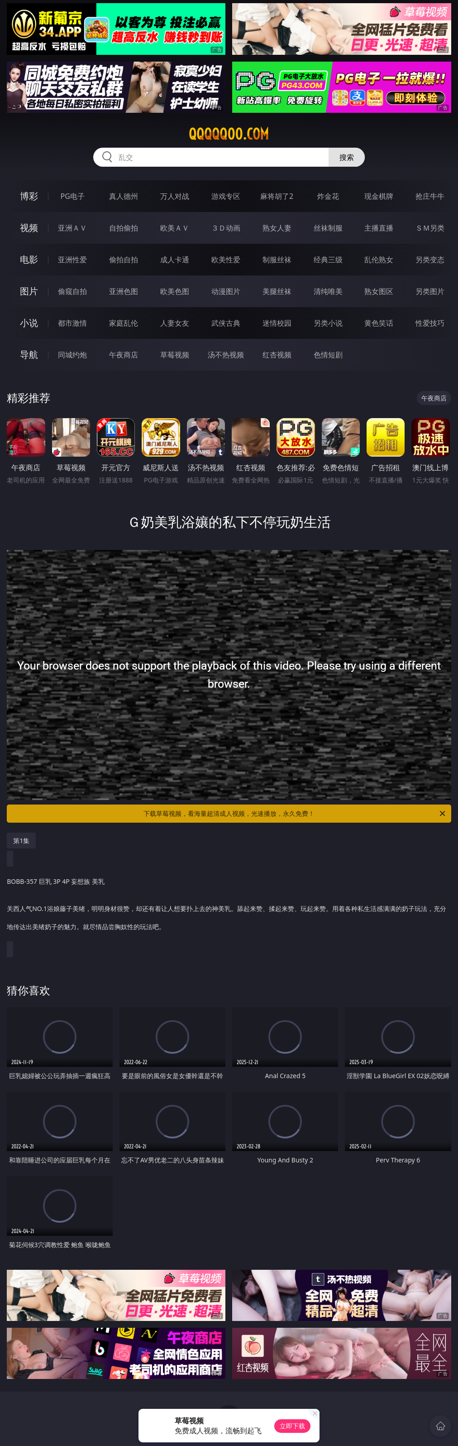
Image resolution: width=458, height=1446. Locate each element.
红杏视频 (276, 355)
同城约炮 (72, 355)
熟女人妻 (276, 228)
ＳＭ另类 (429, 228)
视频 (29, 228)
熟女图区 (378, 291)
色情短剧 (328, 355)
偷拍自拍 (123, 260)
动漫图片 (225, 291)
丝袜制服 (328, 228)
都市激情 (72, 323)
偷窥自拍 (72, 291)
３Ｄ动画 (225, 228)
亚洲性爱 (72, 260)
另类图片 (429, 291)
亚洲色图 (123, 291)
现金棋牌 (378, 196)
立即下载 (292, 1426)
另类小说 (328, 323)
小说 (29, 323)
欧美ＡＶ (174, 228)
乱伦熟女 (378, 260)
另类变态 (429, 260)
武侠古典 (225, 323)
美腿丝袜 (276, 291)
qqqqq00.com (229, 134)
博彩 (29, 196)
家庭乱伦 (123, 323)
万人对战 (174, 196)
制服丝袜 (276, 260)
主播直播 (378, 228)
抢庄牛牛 (429, 196)
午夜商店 (123, 355)
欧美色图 (174, 291)
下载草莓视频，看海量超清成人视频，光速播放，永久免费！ (295, 813)
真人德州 (123, 196)
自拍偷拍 (123, 228)
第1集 (21, 840)
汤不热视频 (226, 355)
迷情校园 (276, 323)
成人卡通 (174, 260)
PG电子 (72, 196)
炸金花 (328, 196)
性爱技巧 (429, 323)
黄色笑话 (378, 323)
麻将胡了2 (276, 196)
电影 (29, 259)
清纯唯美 (328, 291)
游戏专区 (225, 196)
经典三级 (328, 260)
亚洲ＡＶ (72, 228)
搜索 (346, 157)
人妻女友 (174, 323)
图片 (29, 291)
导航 (29, 354)
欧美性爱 (225, 260)
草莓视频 (174, 355)
